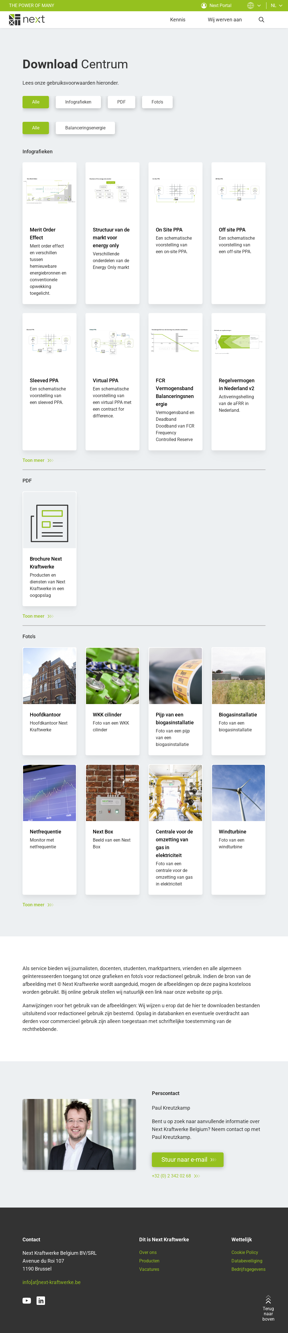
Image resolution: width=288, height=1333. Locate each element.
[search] (261, 19)
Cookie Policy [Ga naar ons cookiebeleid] (244, 1252)
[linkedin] (41, 1300)
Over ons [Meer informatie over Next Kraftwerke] (148, 1252)
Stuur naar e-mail (188, 1159)
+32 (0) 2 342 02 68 (176, 1176)
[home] (27, 19)
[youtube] (26, 1300)
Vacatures (149, 1269)
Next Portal (216, 5)
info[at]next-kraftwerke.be (51, 1282)
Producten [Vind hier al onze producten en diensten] (149, 1261)
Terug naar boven (268, 1308)
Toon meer (37, 460)
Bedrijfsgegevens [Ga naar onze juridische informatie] (248, 1269)
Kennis (177, 20)
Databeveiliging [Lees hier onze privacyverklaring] (246, 1261)
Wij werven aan (225, 20)
